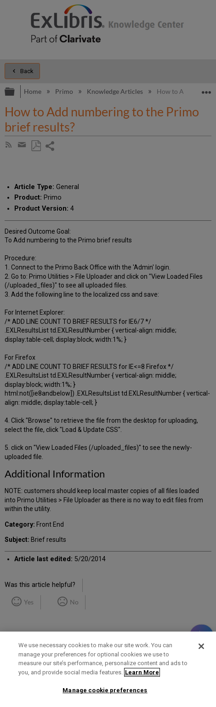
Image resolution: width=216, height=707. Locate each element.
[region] (108, 669)
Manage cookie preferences (105, 690)
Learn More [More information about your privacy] (142, 672)
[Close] (201, 646)
